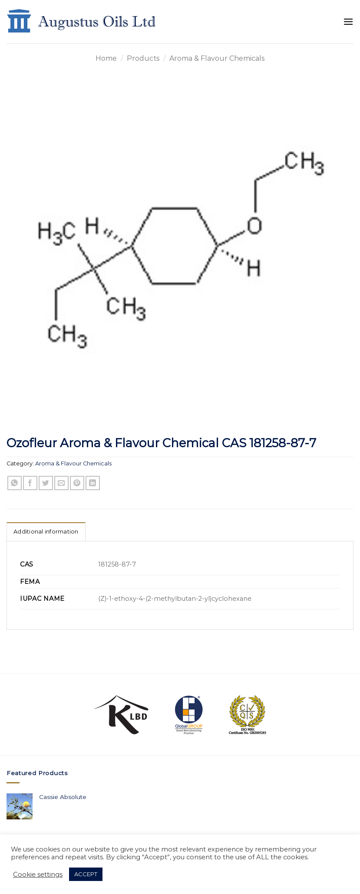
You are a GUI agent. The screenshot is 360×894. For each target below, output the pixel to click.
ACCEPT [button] (85, 874)
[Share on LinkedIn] (93, 483)
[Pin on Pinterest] (77, 483)
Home (106, 58)
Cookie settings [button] (38, 874)
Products (143, 58)
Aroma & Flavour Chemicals (216, 58)
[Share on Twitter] (46, 483)
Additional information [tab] (46, 531)
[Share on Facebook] (30, 483)
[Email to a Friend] (61, 483)
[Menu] (348, 21)
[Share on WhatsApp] (14, 483)
